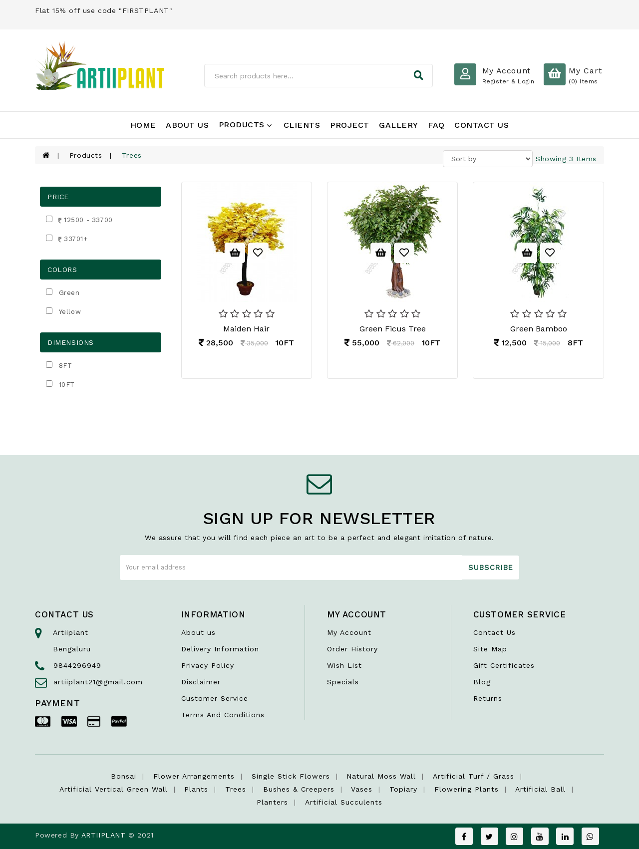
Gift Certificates (504, 665)
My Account (349, 632)
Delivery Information (220, 649)
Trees (235, 789)
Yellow (70, 311)
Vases (361, 789)
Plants (196, 789)
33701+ (72, 240)
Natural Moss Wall (381, 776)
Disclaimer (201, 682)
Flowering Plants (466, 789)
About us (198, 632)
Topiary (403, 789)
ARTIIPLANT (103, 835)
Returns (487, 698)
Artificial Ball (540, 789)
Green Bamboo (538, 328)
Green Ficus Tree (392, 328)
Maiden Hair (246, 328)
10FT (67, 384)
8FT (65, 365)
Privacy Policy (207, 665)
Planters (272, 802)
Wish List (344, 665)
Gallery (398, 125)
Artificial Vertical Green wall (113, 789)
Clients (302, 125)
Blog (482, 682)
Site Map (490, 649)
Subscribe (490, 567)
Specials (343, 682)
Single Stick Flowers (291, 776)
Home (143, 125)
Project (349, 125)
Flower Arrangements (194, 776)
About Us (187, 125)
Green (69, 292)
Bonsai (123, 776)
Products (245, 124)
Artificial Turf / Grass (473, 776)
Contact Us (481, 125)
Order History (352, 649)
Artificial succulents (343, 802)
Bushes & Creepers (298, 789)
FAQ (436, 125)
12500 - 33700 (84, 221)
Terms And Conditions (223, 715)
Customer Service (214, 698)
